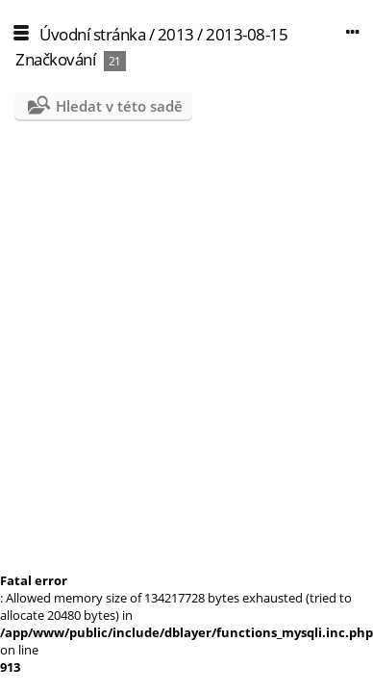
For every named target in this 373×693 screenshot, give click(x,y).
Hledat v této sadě (119, 106)
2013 (176, 34)
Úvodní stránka (92, 34)
